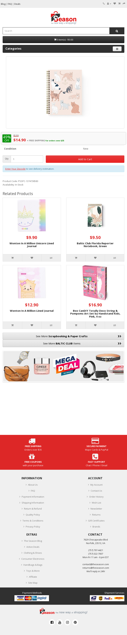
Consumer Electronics (32, 558)
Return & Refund (33, 508)
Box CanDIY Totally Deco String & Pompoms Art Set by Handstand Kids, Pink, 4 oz (95, 313)
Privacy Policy (33, 526)
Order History (96, 496)
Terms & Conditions (33, 520)
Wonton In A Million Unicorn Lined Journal (32, 244)
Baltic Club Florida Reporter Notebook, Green (95, 244)
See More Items (82, 343)
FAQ (33, 490)
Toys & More (33, 570)
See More (78, 336)
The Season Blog (33, 540)
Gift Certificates (96, 520)
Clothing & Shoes (33, 552)
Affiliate (33, 576)
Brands (96, 526)
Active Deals (32, 546)
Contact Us (96, 490)
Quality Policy (33, 514)
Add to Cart (85, 159)
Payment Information (33, 496)
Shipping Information (33, 502)
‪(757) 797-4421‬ (95, 550)
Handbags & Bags (32, 564)
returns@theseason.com (95, 567)
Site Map (33, 582)
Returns (96, 514)
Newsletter (96, 508)
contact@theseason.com (95, 564)
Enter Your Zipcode (15, 168)
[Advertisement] (63, 410)
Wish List (96, 502)
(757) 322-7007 (95, 553)
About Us (33, 484)
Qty (7, 159)
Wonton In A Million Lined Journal (32, 310)
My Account (96, 484)
